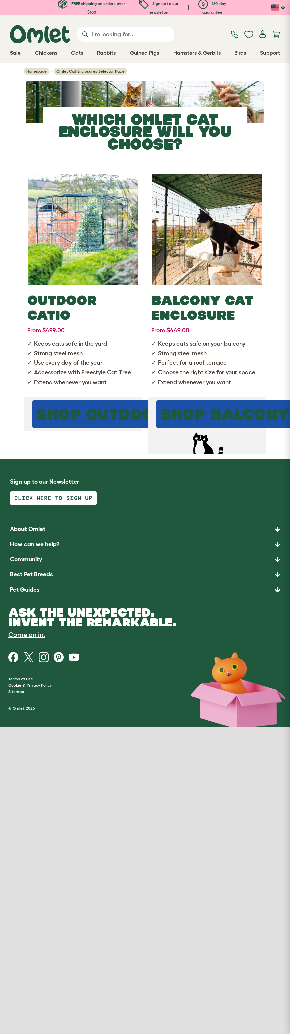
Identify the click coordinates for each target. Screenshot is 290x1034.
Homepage (36, 71)
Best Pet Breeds (31, 574)
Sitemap (16, 691)
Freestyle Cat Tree (106, 372)
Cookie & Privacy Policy (30, 685)
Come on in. (26, 634)
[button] (145, 589)
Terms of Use (20, 679)
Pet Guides (25, 589)
